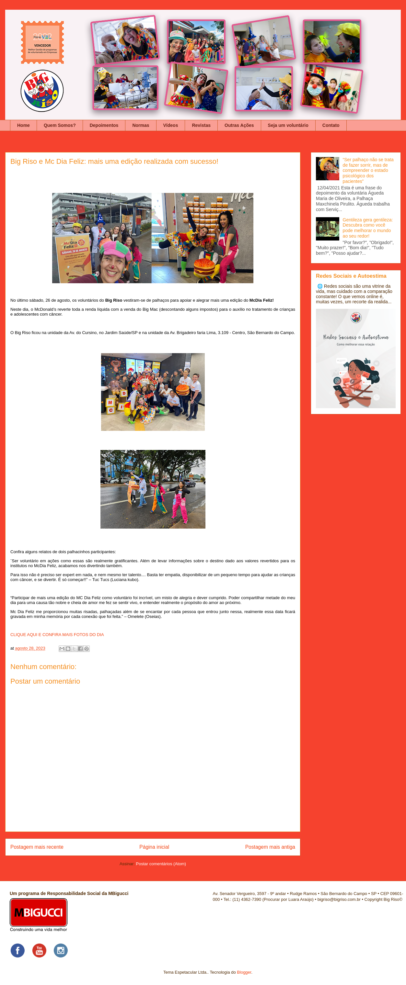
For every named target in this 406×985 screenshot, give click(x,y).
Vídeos (170, 125)
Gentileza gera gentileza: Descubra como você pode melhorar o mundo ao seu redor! (368, 228)
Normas (140, 125)
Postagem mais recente (37, 847)
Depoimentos (104, 125)
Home (23, 125)
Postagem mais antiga (270, 847)
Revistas (201, 125)
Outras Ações (239, 125)
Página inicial (154, 847)
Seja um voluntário (288, 125)
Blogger (244, 972)
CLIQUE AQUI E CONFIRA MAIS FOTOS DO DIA (57, 634)
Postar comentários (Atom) (161, 863)
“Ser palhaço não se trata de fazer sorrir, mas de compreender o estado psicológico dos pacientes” (368, 170)
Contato (331, 125)
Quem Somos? (60, 125)
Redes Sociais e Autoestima (351, 276)
